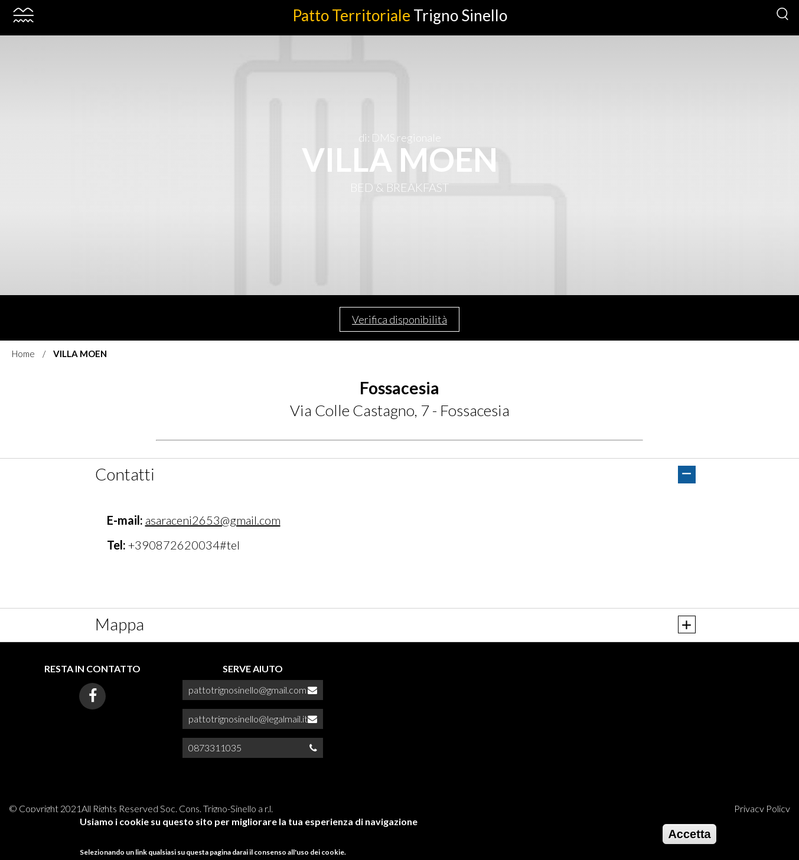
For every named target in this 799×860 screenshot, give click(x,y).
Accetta (689, 834)
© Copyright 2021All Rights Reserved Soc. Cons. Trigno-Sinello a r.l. (141, 808)
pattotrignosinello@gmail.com (247, 689)
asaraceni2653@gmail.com (213, 520)
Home (23, 353)
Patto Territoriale (399, 15)
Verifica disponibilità (399, 319)
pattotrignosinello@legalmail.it (248, 718)
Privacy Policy (762, 808)
